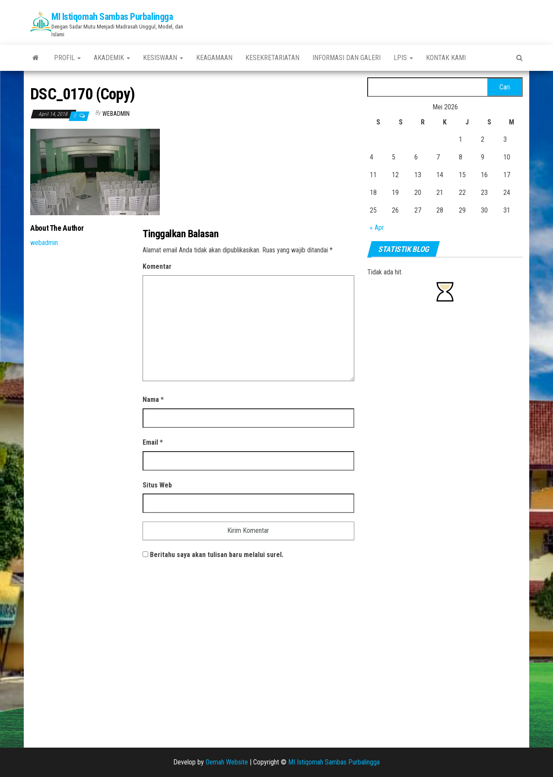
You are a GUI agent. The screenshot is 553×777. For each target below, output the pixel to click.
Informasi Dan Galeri (346, 58)
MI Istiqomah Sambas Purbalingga (112, 16)
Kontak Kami (446, 58)
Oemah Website (227, 762)
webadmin (116, 113)
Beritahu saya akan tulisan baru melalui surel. (216, 555)
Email (153, 442)
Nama (153, 399)
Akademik (112, 58)
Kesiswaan (163, 58)
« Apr (377, 227)
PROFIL (67, 58)
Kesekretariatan (272, 58)
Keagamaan (214, 58)
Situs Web (157, 485)
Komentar (157, 266)
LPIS (403, 58)
